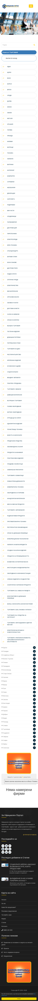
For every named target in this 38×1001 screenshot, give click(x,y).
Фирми (3, 919)
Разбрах (19, 998)
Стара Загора (6, 674)
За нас (3, 903)
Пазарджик (5, 666)
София (4, 740)
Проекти (5, 948)
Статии (3, 923)
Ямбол (4, 744)
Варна (4, 681)
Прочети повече (30, 835)
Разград (4, 722)
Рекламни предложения (9, 911)
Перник (4, 711)
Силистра (5, 748)
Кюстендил (5, 703)
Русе (3, 688)
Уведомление (6, 956)
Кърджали (5, 733)
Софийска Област (7, 655)
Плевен (4, 662)
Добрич (4, 714)
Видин (4, 718)
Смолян (4, 699)
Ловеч (4, 692)
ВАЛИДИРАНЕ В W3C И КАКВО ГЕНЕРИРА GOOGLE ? (21, 879)
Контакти (4, 926)
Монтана (4, 696)
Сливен (4, 725)
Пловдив (4, 651)
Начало (6, 25)
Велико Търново (7, 659)
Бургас (4, 648)
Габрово (4, 737)
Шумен (4, 707)
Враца (4, 685)
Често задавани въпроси (10, 952)
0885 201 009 (7, 930)
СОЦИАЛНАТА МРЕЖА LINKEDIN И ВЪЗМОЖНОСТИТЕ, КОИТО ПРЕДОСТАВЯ (22, 866)
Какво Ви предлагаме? (8, 907)
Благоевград (6, 670)
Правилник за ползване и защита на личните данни (16, 944)
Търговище (5, 729)
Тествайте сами (6, 915)
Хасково (4, 677)
